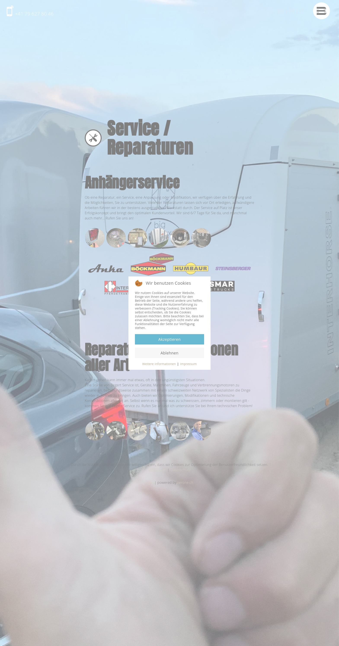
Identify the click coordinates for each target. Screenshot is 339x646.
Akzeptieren (169, 339)
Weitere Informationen (159, 364)
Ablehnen (170, 353)
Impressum (188, 364)
